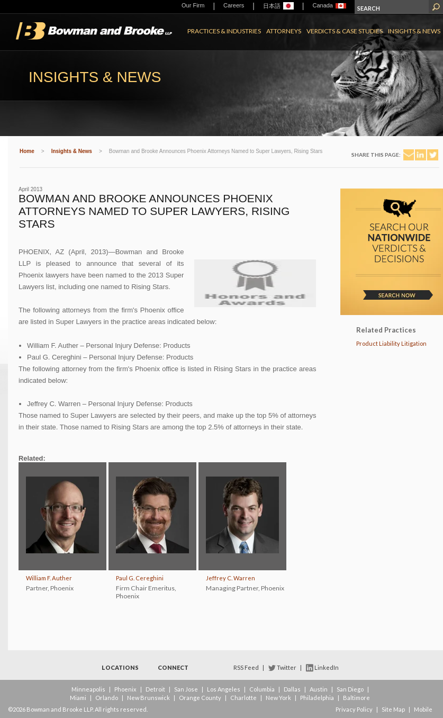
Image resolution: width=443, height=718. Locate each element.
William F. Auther (49, 578)
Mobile (423, 709)
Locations (120, 667)
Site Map (393, 709)
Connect (173, 667)
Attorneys (283, 31)
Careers (233, 5)
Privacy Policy (354, 709)
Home (27, 151)
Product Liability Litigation (391, 343)
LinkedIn (326, 667)
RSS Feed (246, 667)
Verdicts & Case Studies (344, 31)
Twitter (286, 667)
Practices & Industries (224, 31)
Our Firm (193, 5)
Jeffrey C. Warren (230, 578)
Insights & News (414, 31)
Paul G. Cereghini (140, 578)
